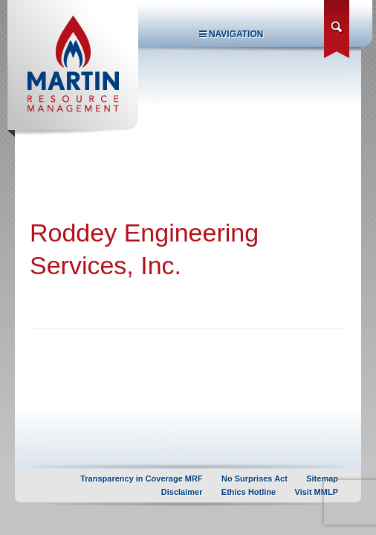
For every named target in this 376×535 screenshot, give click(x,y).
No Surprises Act (254, 478)
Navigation (231, 34)
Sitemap (322, 478)
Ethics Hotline (248, 491)
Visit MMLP (316, 491)
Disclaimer (182, 491)
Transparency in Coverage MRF (141, 478)
